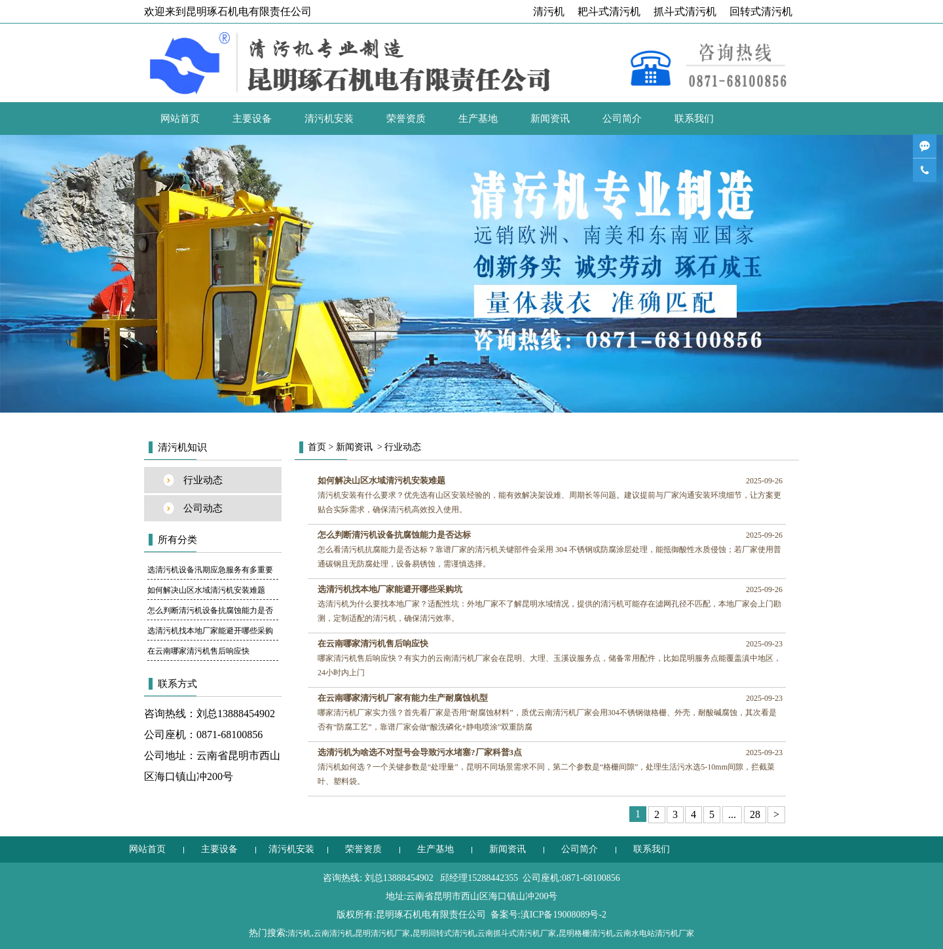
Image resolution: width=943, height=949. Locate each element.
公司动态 (203, 508)
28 (755, 814)
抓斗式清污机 (685, 11)
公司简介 (622, 118)
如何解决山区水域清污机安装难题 (206, 590)
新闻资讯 (550, 118)
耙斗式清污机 (609, 11)
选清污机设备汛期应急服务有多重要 (210, 569)
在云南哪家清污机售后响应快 (198, 651)
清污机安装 (329, 118)
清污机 (548, 11)
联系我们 (694, 118)
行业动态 (203, 480)
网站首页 (180, 118)
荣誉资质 (406, 118)
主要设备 (252, 118)
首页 (317, 447)
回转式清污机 (761, 11)
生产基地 (478, 118)
